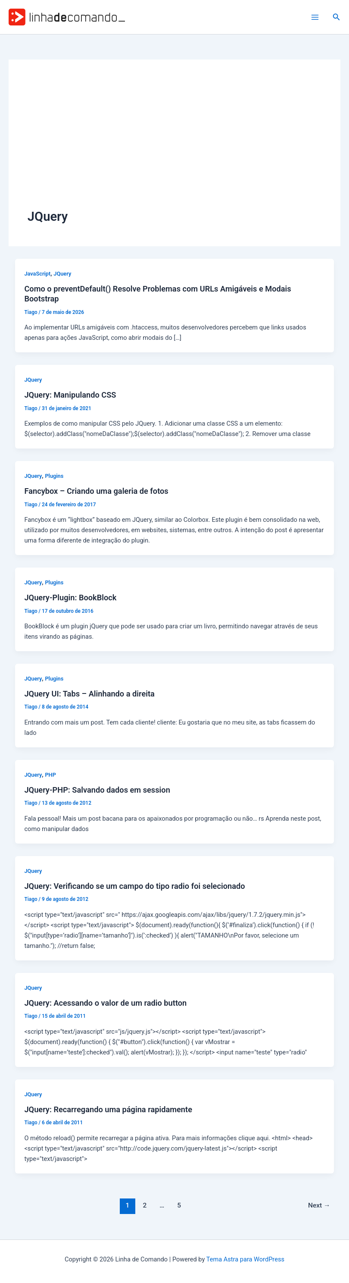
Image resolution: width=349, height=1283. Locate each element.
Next (319, 1205)
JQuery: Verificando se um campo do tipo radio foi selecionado (134, 886)
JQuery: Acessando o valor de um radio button (105, 1002)
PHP (50, 775)
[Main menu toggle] (315, 17)
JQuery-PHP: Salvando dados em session (97, 789)
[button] (336, 17)
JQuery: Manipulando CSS (70, 394)
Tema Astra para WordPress (245, 1259)
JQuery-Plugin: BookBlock (70, 597)
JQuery (62, 273)
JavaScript (37, 273)
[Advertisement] (174, 143)
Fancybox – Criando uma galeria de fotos (96, 491)
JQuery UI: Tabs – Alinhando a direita (89, 693)
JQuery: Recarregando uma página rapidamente (108, 1109)
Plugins (54, 476)
